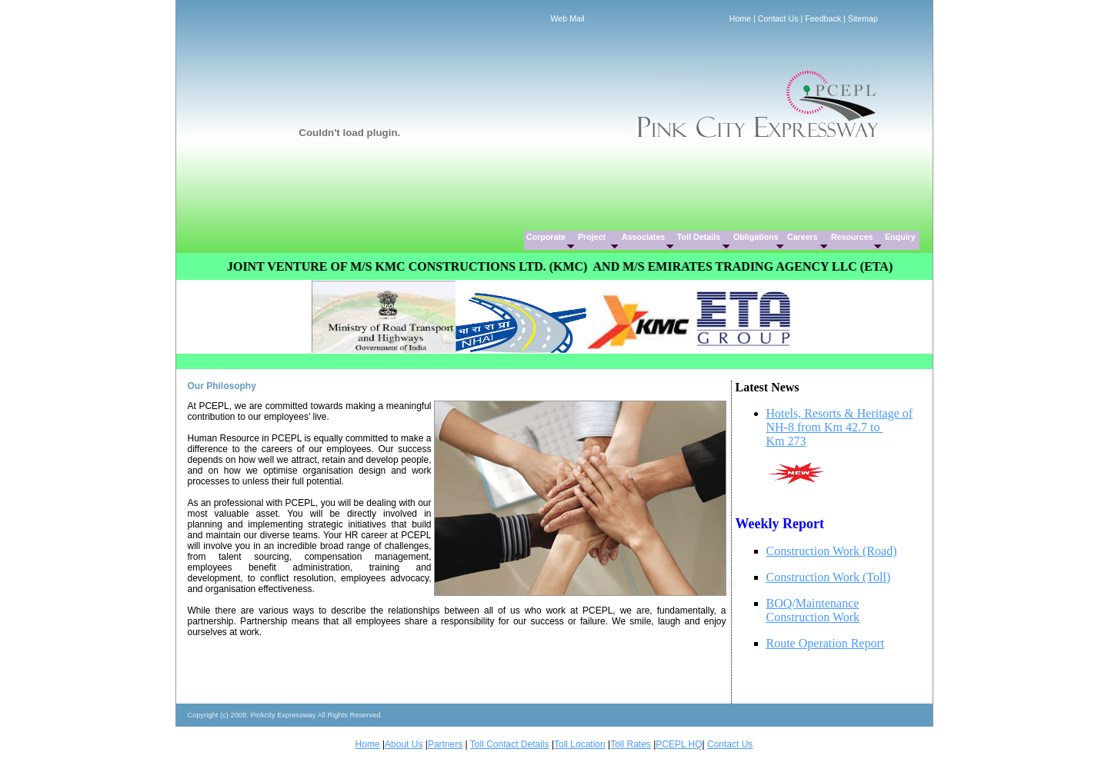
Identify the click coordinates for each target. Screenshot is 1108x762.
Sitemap (863, 18)
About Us (403, 744)
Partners (445, 744)
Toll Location (580, 744)
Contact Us (778, 18)
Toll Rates (630, 744)
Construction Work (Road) (831, 550)
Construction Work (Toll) (828, 577)
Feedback (823, 18)
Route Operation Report (825, 643)
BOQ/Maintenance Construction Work (813, 610)
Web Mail (568, 18)
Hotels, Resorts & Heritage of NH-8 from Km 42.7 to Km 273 (839, 427)
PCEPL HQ (679, 744)
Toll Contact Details (509, 744)
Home (740, 18)
